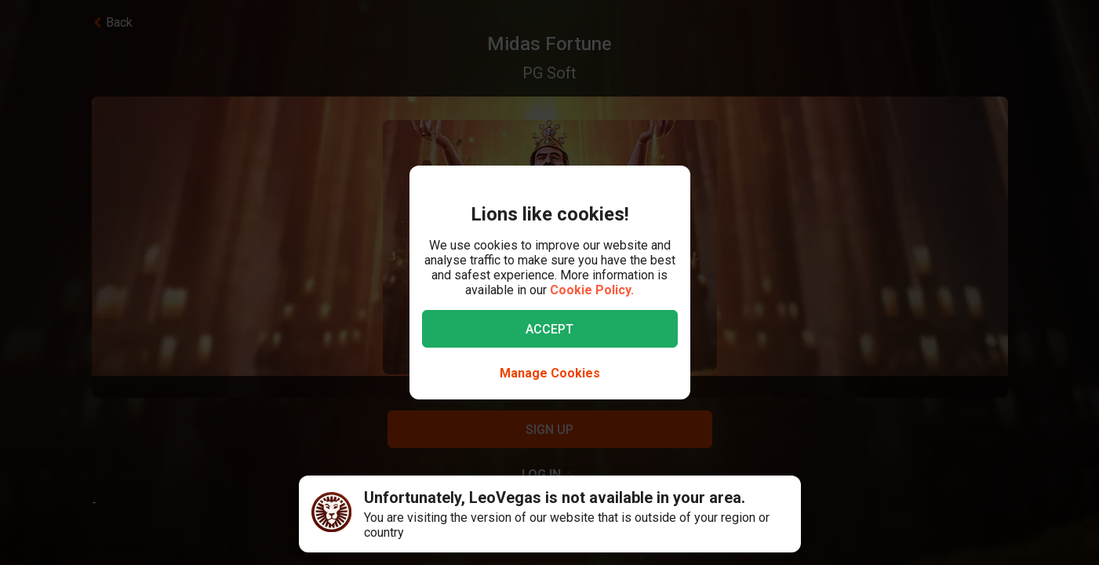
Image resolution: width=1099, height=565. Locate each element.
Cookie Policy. (592, 289)
